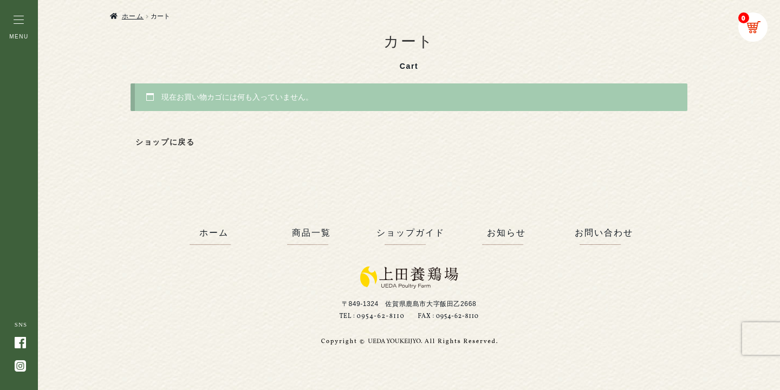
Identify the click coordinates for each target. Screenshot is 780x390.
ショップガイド (408, 232)
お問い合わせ (604, 232)
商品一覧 (311, 232)
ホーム (133, 16)
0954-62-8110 (380, 316)
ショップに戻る (165, 142)
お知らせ (506, 232)
